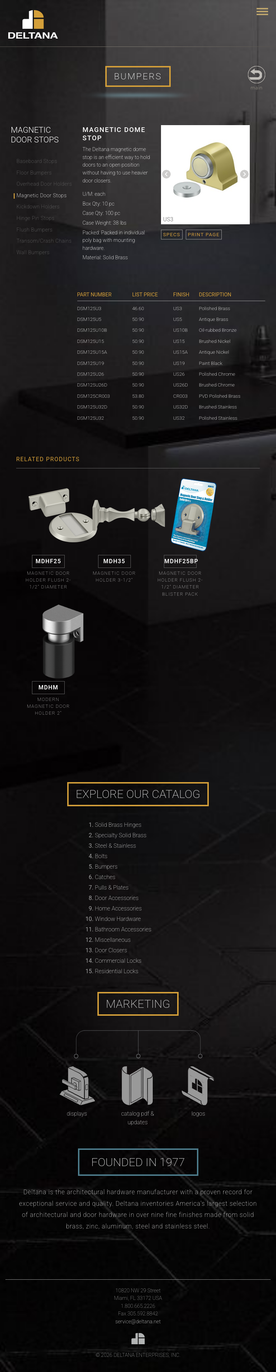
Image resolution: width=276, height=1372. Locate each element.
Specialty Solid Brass (121, 835)
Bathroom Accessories (123, 929)
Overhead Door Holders (44, 184)
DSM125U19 (90, 363)
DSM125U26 (90, 374)
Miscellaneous (112, 939)
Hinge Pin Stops (36, 218)
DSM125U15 (90, 341)
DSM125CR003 (93, 396)
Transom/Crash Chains (44, 241)
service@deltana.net (138, 1322)
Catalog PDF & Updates (137, 1118)
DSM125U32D (92, 407)
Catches (105, 877)
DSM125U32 (90, 418)
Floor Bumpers (34, 173)
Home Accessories (118, 908)
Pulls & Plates (112, 887)
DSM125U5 (89, 319)
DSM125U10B (92, 330)
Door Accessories (116, 898)
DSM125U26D (92, 385)
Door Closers (111, 950)
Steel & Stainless (115, 845)
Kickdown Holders (38, 207)
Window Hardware (118, 919)
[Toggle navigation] (262, 11)
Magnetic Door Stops (42, 196)
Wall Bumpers (33, 253)
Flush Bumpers (34, 230)
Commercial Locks (118, 960)
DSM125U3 (89, 308)
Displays (77, 1113)
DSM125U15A (92, 352)
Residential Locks (116, 971)
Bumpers (106, 866)
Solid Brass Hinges (118, 824)
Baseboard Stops (37, 161)
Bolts (101, 856)
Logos (198, 1113)
